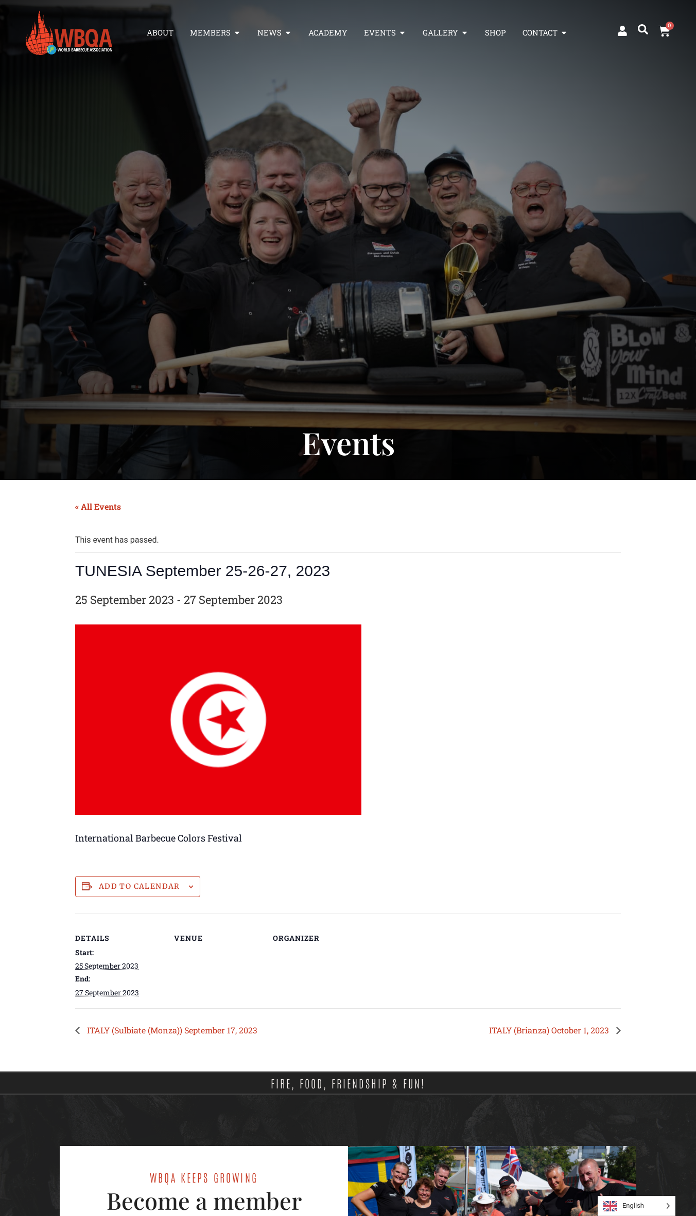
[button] (643, 29)
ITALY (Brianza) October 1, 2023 (550, 1030)
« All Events (98, 506)
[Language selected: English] (636, 1206)
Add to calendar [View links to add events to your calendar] (139, 886)
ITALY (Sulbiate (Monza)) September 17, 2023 (171, 1030)
